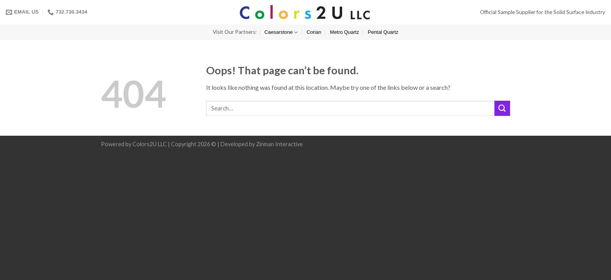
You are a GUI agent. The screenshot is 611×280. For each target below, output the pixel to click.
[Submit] (502, 108)
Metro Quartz (344, 32)
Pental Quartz (383, 32)
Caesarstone (281, 32)
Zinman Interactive (279, 144)
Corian (314, 32)
